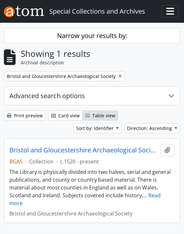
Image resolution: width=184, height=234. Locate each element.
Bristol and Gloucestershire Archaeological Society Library (83, 150)
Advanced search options (47, 95)
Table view (100, 115)
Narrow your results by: (92, 35)
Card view (65, 115)
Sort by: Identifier (95, 128)
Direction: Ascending (150, 128)
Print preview (25, 115)
